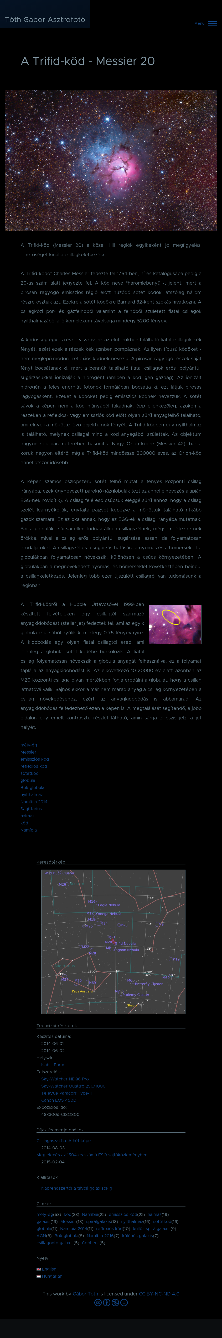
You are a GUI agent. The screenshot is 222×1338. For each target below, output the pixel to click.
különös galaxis (137, 1236)
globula (27, 780)
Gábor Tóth (85, 1294)
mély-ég (28, 745)
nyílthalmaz (31, 795)
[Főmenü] (204, 23)
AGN (41, 1236)
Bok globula (32, 788)
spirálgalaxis (98, 1222)
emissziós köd (34, 759)
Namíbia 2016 (100, 1236)
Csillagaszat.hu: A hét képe (64, 1141)
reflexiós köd (33, 766)
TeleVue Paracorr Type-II (66, 1093)
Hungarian (49, 1276)
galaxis (43, 1222)
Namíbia (28, 830)
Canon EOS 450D (58, 1100)
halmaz (27, 816)
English (46, 1269)
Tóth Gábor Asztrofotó (45, 20)
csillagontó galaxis (55, 1243)
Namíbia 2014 (34, 802)
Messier (28, 752)
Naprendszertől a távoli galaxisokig (76, 1188)
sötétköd (29, 773)
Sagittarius (31, 809)
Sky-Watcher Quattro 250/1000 (73, 1086)
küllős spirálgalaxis (152, 1229)
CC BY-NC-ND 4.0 (159, 1294)
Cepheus (91, 1243)
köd (24, 823)
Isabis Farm (52, 1065)
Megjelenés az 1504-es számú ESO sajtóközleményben (92, 1155)
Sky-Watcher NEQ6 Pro (65, 1079)
